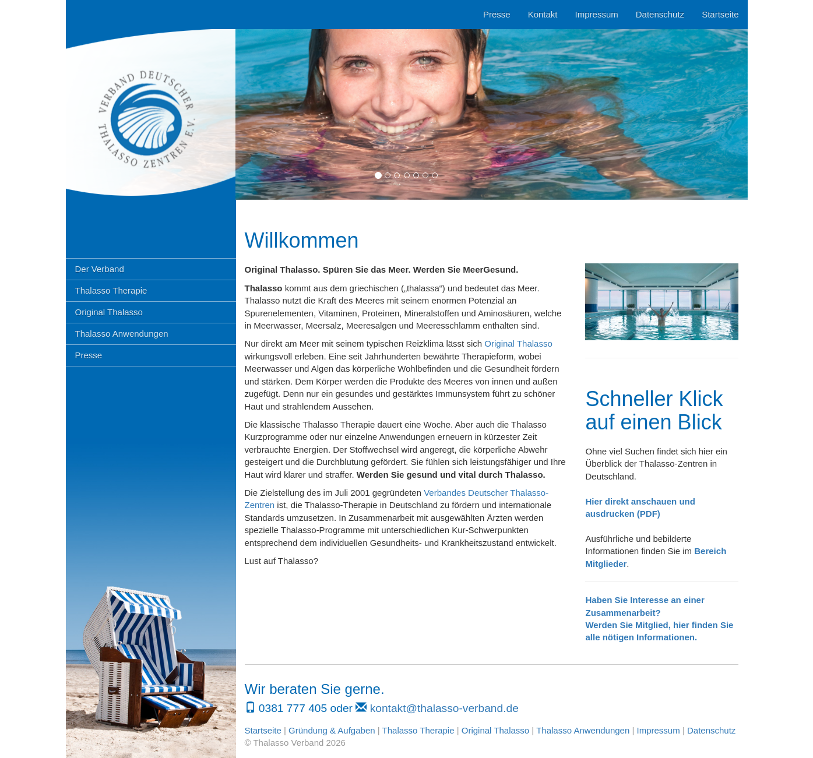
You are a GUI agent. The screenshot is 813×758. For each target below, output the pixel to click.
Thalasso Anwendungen (582, 730)
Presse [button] (89, 355)
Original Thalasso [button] (109, 312)
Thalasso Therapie (418, 730)
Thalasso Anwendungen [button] (121, 334)
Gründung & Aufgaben (331, 730)
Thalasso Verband (151, 99)
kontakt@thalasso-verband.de (444, 708)
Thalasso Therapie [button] (111, 290)
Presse (497, 14)
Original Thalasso (518, 343)
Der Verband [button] (99, 269)
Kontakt (543, 14)
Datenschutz (660, 14)
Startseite (720, 14)
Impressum (596, 14)
